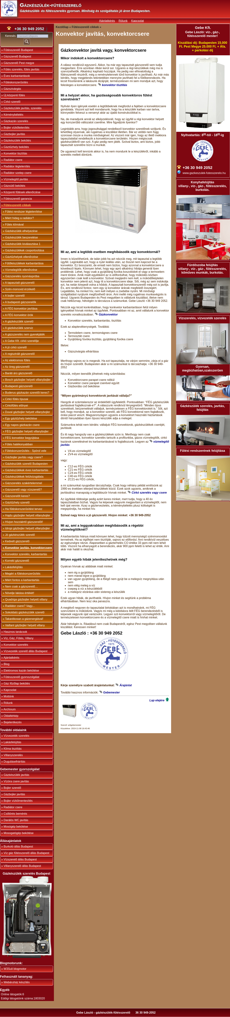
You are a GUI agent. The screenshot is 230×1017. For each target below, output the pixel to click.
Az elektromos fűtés (17, 360)
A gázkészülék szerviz (19, 327)
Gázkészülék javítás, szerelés (23, 108)
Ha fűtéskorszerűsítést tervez (23, 508)
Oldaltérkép (11, 715)
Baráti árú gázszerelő (18, 373)
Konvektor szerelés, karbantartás (26, 554)
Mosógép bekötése (16, 826)
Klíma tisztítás (13, 748)
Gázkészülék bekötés (17, 140)
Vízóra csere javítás (16, 781)
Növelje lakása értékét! (19, 593)
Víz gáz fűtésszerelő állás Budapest (26, 853)
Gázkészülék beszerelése (21, 237)
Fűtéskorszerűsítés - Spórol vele (25, 450)
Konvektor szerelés (16, 644)
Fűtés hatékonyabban (19, 444)
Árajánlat (125, 685)
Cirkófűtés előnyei (16, 405)
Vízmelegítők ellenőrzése (21, 269)
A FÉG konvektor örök (19, 315)
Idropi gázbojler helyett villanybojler (27, 528)
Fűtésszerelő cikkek (17, 205)
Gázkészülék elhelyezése (21, 231)
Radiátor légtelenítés (17, 166)
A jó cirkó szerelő (16, 347)
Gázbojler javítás (14, 134)
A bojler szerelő (14, 295)
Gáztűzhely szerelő (17, 502)
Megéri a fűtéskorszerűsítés (22, 573)
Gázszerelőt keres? (17, 496)
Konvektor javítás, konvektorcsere (28, 547)
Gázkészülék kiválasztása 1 (22, 243)
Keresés (10, 35)
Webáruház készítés (17, 982)
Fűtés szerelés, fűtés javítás (21, 69)
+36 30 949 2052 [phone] (29, 29)
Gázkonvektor (108, 314)
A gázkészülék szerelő (19, 321)
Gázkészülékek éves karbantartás (26, 470)
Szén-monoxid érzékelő (20, 289)
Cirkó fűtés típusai (16, 399)
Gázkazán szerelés (16, 121)
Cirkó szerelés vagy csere (149, 492)
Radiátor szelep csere (17, 172)
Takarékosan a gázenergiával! (24, 618)
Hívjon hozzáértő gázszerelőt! (24, 521)
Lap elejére (156, 700)
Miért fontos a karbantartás (22, 580)
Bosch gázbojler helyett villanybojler (27, 379)
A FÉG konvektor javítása (21, 308)
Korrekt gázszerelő (17, 560)
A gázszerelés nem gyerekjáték (25, 334)
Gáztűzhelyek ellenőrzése (21, 256)
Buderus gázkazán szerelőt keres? (27, 392)
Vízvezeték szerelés (16, 735)
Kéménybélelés (13, 114)
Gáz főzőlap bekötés (17, 683)
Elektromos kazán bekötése (21, 670)
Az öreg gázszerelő (17, 366)
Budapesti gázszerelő (19, 386)
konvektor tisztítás (114, 85)
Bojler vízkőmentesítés (18, 800)
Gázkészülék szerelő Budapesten (26, 463)
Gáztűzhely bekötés (16, 146)
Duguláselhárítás (14, 761)
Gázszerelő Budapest (17, 56)
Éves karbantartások (17, 75)
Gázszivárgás (12, 88)
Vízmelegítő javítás (16, 179)
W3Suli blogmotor (15, 968)
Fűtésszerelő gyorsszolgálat (21, 677)
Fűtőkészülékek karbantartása (24, 263)
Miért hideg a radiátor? (19, 218)
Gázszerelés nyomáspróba (22, 276)
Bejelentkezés (13, 722)
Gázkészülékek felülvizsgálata (24, 476)
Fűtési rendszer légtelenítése (23, 211)
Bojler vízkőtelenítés (16, 127)
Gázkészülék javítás (16, 774)
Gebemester (111, 692)
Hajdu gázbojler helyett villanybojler (27, 515)
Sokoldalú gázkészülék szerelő (24, 612)
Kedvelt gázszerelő (17, 541)
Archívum (9, 709)
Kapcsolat (137, 20)
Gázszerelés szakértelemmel (23, 483)
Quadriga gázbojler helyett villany (26, 599)
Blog (6, 664)
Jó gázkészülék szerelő (20, 534)
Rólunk (123, 20)
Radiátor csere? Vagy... (20, 605)
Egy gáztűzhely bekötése (21, 418)
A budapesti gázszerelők (20, 302)
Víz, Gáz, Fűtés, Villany (18, 638)
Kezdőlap (62, 27)
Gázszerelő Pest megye (19, 62)
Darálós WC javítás (16, 820)
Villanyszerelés (13, 755)
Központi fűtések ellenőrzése (22, 192)
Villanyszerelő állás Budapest (22, 865)
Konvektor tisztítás (15, 153)
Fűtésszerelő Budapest (18, 50)
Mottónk (9, 696)
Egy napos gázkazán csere (22, 424)
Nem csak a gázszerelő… (21, 586)
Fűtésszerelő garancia (18, 198)
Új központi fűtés (14, 95)
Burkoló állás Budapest (18, 846)
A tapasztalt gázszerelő (19, 282)
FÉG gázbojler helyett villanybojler (27, 431)
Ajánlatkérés (107, 20)
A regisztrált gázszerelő (19, 353)
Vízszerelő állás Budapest (20, 859)
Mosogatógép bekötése (18, 833)
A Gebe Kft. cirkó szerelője (22, 340)
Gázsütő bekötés (14, 185)
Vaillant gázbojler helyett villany (25, 625)
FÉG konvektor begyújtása (22, 437)
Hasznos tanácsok (15, 631)
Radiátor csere (13, 159)
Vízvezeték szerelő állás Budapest (25, 651)
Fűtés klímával (14, 224)
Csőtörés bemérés (15, 813)
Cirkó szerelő (12, 101)
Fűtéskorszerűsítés (16, 82)
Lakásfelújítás (14, 567)
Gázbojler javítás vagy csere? (24, 457)
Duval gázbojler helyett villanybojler (27, 412)
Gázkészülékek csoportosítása (24, 250)
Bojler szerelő (12, 787)
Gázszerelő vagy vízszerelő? (23, 489)
